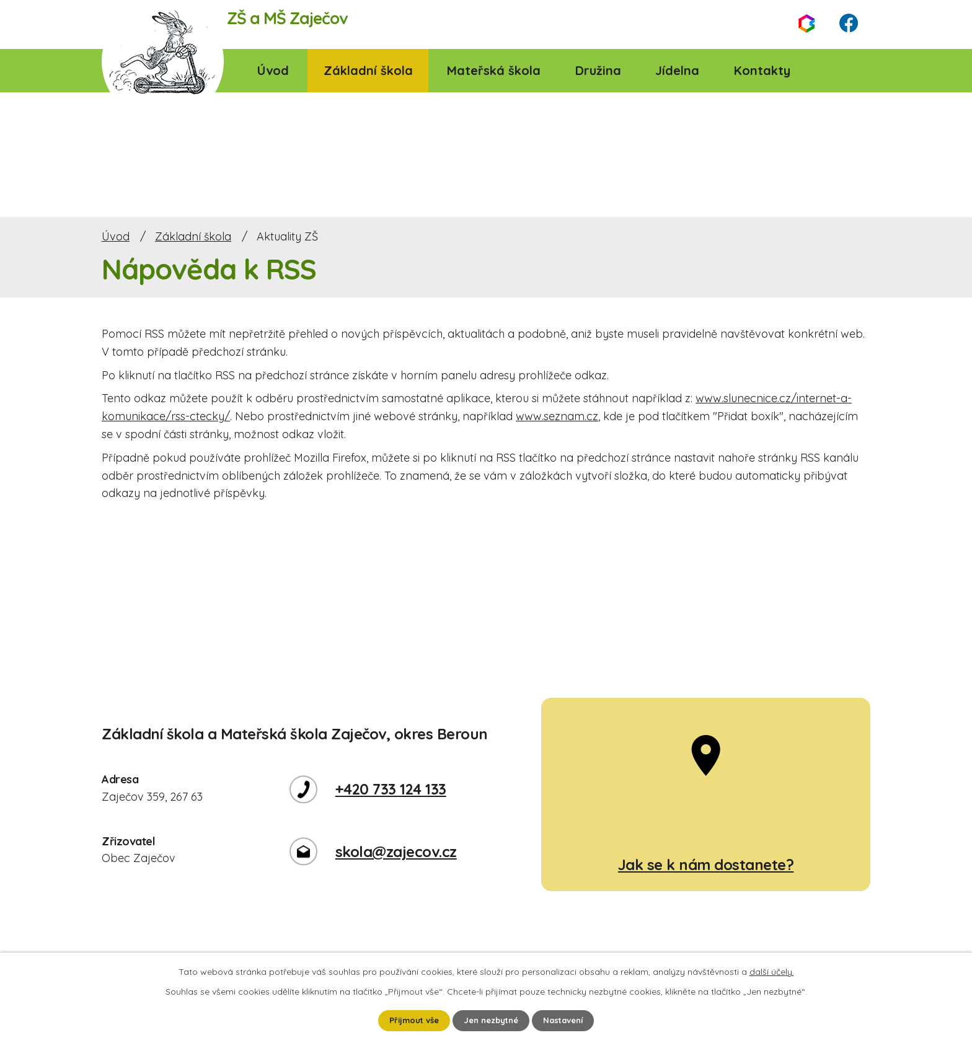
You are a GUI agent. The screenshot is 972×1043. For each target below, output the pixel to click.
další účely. (771, 970)
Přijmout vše (409, 1020)
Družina (598, 70)
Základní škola (368, 70)
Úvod (273, 70)
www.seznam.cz (557, 416)
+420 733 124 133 (390, 789)
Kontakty (762, 70)
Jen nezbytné (491, 1020)
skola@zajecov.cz (396, 851)
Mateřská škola (494, 70)
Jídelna (677, 70)
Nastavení (569, 1020)
